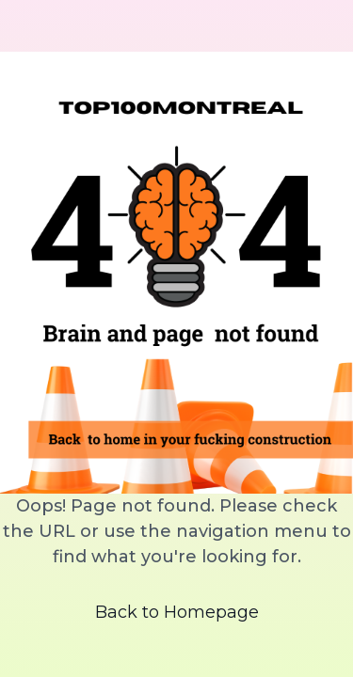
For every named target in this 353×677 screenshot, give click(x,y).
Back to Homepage (177, 612)
